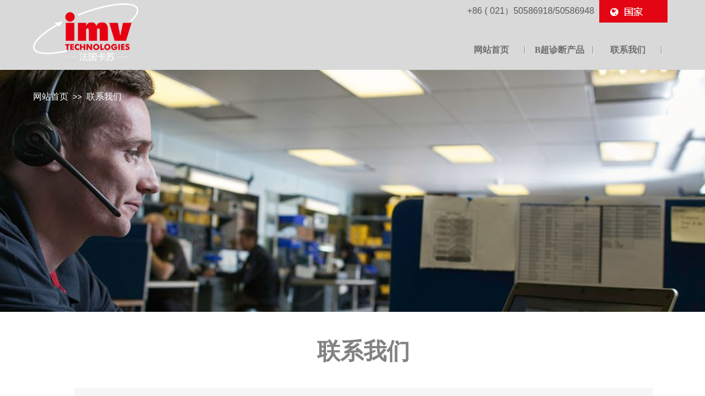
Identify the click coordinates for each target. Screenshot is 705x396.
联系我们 (104, 96)
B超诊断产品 (560, 49)
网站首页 (50, 96)
